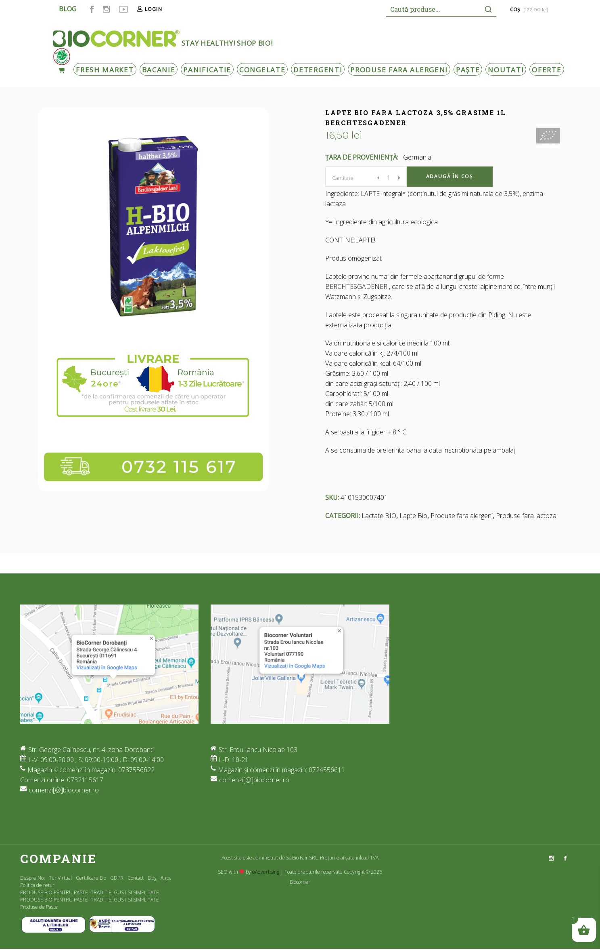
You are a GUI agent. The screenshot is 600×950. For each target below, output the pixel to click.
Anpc (166, 877)
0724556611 (327, 769)
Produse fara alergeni (462, 515)
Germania (417, 157)
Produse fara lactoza (526, 515)
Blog (152, 877)
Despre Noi (32, 877)
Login (153, 9)
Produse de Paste (39, 907)
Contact (136, 877)
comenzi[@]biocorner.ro (64, 790)
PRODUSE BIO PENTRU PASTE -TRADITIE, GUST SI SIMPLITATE (89, 892)
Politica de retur (37, 885)
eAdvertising (265, 871)
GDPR (116, 877)
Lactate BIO (379, 515)
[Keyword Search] (433, 9)
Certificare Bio (91, 877)
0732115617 (85, 779)
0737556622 (136, 769)
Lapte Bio (413, 515)
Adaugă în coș (449, 176)
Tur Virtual (60, 877)
